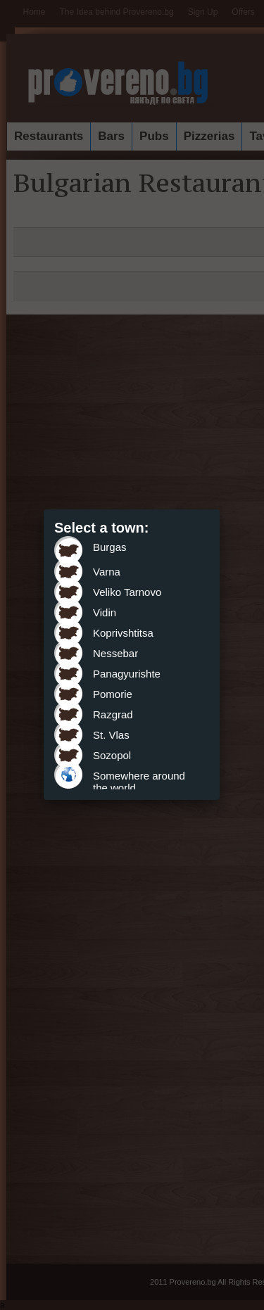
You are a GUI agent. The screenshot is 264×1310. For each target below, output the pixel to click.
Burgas (110, 547)
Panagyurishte (127, 674)
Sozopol (112, 755)
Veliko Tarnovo (127, 592)
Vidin (104, 612)
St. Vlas (111, 735)
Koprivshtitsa (123, 633)
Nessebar (115, 653)
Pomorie (112, 694)
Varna (106, 572)
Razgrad (113, 714)
